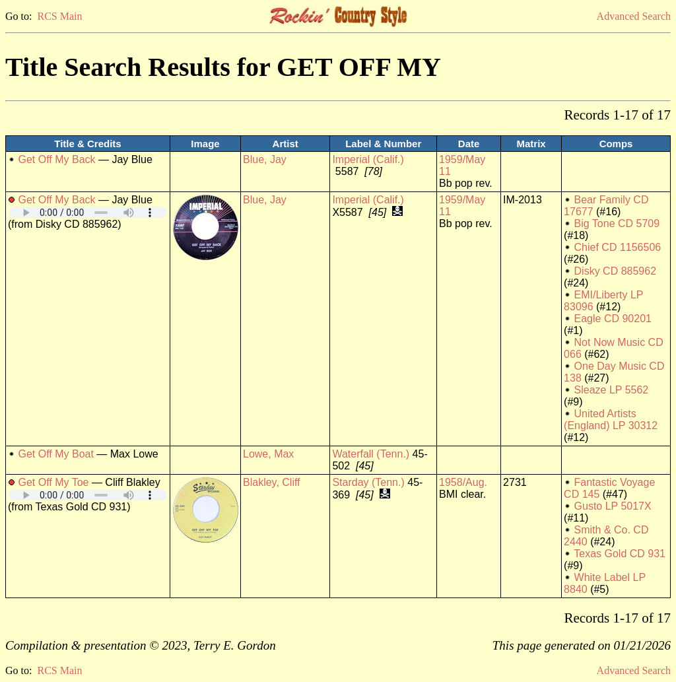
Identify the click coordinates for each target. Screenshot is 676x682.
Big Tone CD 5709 (617, 223)
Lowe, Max (268, 454)
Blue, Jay (265, 159)
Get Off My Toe (53, 482)
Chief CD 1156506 (617, 247)
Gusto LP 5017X (613, 506)
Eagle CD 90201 (613, 318)
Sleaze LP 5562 (611, 389)
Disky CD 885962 (615, 271)
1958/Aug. (463, 482)
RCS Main (59, 16)
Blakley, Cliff (271, 482)
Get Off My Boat (55, 454)
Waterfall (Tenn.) (370, 454)
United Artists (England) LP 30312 (611, 419)
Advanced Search (634, 16)
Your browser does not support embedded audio (88, 212)
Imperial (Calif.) (367, 159)
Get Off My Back (56, 159)
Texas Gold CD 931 (619, 553)
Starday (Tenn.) (368, 482)
